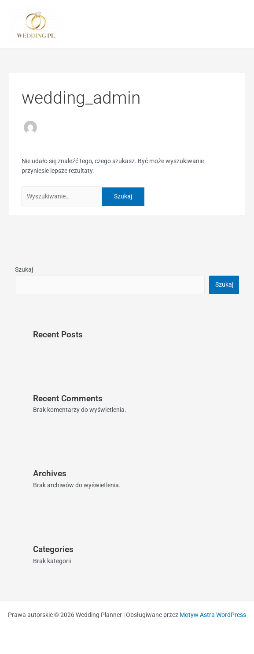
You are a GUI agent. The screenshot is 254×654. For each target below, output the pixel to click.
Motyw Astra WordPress (213, 614)
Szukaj (24, 269)
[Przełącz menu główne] (237, 24)
